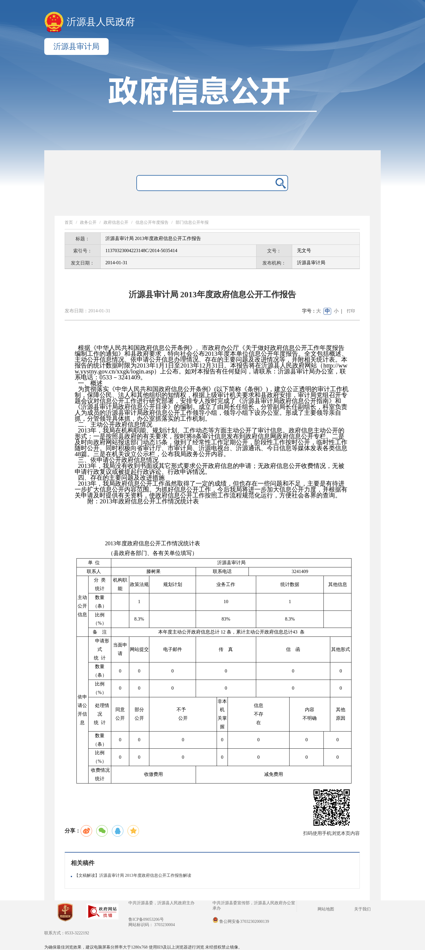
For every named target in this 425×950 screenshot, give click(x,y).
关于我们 (362, 909)
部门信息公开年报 (192, 222)
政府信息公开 (116, 222)
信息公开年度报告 (152, 222)
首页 (69, 222)
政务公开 (88, 222)
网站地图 (326, 909)
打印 (351, 311)
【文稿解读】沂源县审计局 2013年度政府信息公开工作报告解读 (132, 875)
